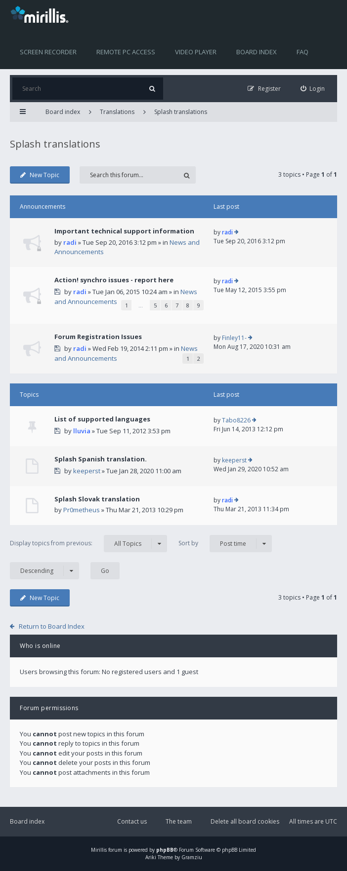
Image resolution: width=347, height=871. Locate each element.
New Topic (39, 175)
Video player (196, 51)
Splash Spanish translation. (100, 458)
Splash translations (180, 112)
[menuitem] (313, 88)
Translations (117, 112)
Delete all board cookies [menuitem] (245, 821)
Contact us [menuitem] (132, 821)
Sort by (225, 543)
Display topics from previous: (88, 543)
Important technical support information (124, 231)
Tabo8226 (236, 420)
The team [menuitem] (179, 821)
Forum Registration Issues (98, 336)
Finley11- (234, 338)
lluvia (81, 430)
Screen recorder (48, 51)
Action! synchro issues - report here (114, 279)
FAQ (302, 51)
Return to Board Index (52, 626)
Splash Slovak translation (97, 498)
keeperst (86, 470)
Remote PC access (125, 51)
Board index (256, 51)
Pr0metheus (81, 509)
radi (70, 242)
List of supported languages (102, 419)
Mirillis (99, 849)
